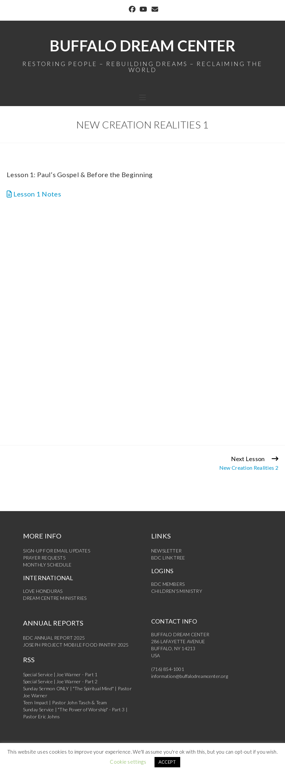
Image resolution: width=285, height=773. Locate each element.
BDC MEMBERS (168, 584)
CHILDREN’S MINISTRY (176, 591)
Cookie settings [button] (128, 762)
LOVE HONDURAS (43, 591)
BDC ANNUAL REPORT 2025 (54, 638)
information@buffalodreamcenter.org (189, 676)
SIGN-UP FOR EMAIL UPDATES (56, 550)
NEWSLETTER (166, 550)
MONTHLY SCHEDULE (47, 564)
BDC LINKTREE (168, 557)
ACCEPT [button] (167, 762)
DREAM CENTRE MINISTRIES (55, 598)
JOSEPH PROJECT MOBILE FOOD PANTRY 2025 (76, 645)
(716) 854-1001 (167, 669)
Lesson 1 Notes (34, 194)
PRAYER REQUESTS (44, 557)
